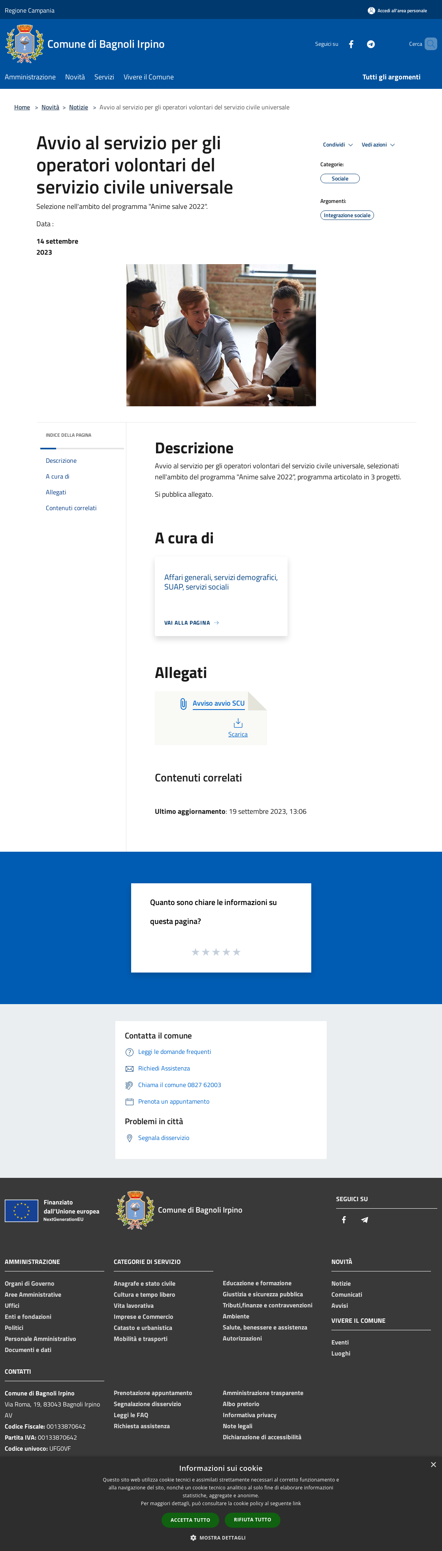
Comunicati (346, 1294)
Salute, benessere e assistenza (265, 1327)
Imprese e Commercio (143, 1316)
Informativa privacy (249, 1415)
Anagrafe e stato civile (144, 1283)
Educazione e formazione (257, 1283)
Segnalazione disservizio (147, 1403)
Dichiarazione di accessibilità (262, 1437)
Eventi (340, 1342)
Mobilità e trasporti (140, 1338)
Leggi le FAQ (131, 1415)
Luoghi (340, 1353)
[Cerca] (427, 43)
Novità (50, 107)
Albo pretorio (241, 1403)
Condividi (339, 145)
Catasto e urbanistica (143, 1327)
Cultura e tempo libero (144, 1294)
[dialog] (221, 1504)
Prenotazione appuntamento (153, 1392)
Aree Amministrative (33, 1294)
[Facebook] (338, 43)
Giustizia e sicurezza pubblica (263, 1294)
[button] (221, 1538)
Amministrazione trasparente (263, 1392)
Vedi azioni (379, 145)
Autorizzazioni (242, 1338)
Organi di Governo (30, 1283)
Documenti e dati (28, 1349)
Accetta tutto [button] (190, 1520)
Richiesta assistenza (142, 1426)
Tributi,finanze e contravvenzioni (267, 1305)
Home (22, 107)
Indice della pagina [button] (68, 435)
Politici (14, 1327)
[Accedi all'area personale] (397, 10)
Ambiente (236, 1316)
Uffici (12, 1305)
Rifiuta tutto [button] (252, 1519)
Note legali (237, 1426)
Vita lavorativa (134, 1305)
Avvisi (339, 1305)
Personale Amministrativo (40, 1338)
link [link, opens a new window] (297, 1503)
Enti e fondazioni (28, 1316)
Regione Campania (30, 10)
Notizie (78, 107)
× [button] (433, 1465)
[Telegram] (357, 43)
